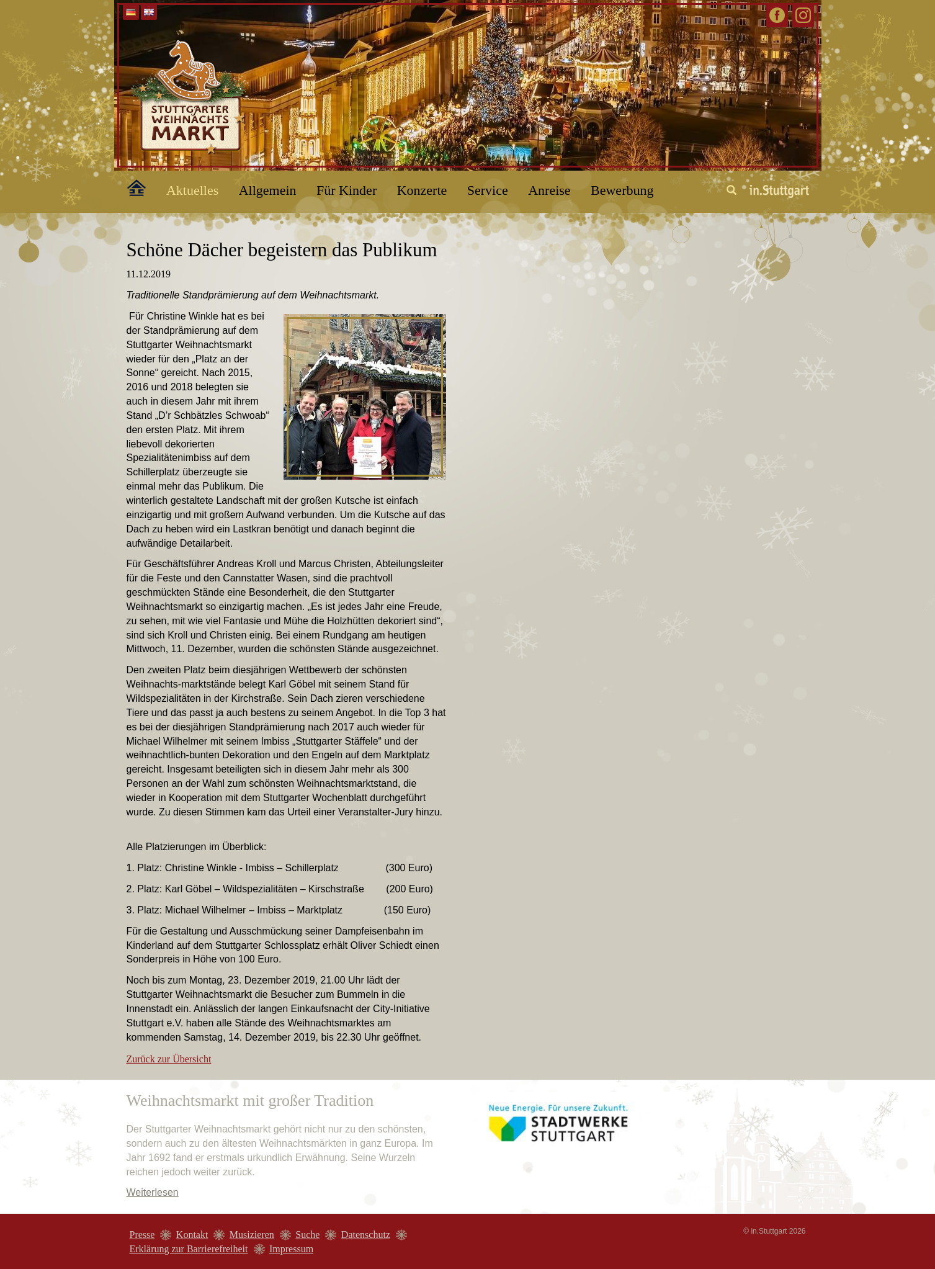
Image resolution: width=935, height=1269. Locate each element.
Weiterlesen (153, 1192)
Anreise (549, 190)
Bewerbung (622, 190)
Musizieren (252, 1234)
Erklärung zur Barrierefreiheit (189, 1249)
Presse (142, 1234)
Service (487, 190)
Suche (307, 1234)
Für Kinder (346, 190)
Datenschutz (365, 1234)
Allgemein (268, 190)
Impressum (291, 1249)
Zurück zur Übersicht (169, 1059)
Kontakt (192, 1234)
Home (129, 185)
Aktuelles (192, 190)
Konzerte (422, 190)
